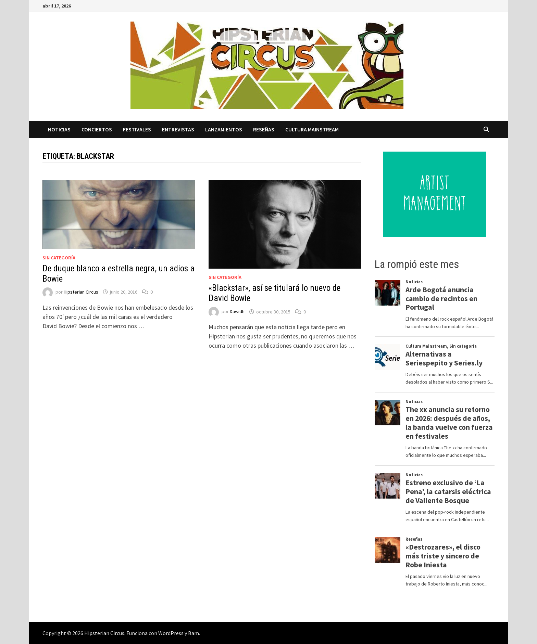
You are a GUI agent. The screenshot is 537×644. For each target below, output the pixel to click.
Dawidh (237, 312)
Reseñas (263, 129)
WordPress (171, 633)
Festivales (137, 129)
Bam (193, 633)
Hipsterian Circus (81, 292)
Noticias (59, 129)
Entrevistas (178, 129)
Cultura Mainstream (312, 129)
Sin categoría (58, 258)
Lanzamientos (223, 129)
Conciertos (97, 129)
